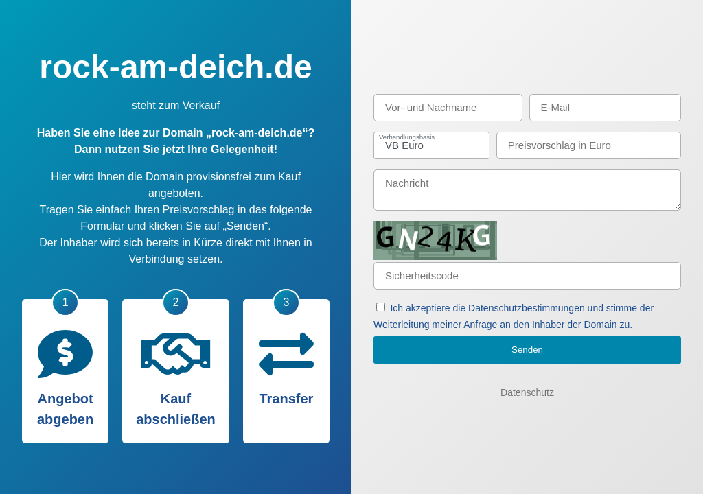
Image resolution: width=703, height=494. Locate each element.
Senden (527, 349)
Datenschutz (527, 392)
